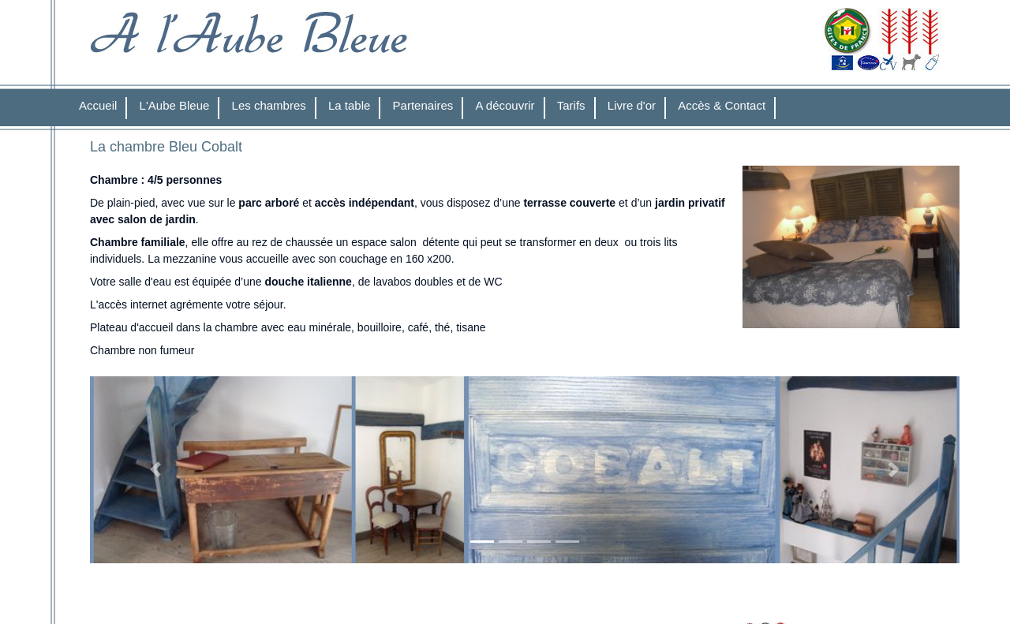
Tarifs (571, 105)
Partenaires (423, 105)
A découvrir (505, 105)
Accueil (98, 105)
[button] (155, 469)
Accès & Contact (721, 105)
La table (349, 105)
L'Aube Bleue (175, 105)
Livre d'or (632, 105)
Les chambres (269, 105)
